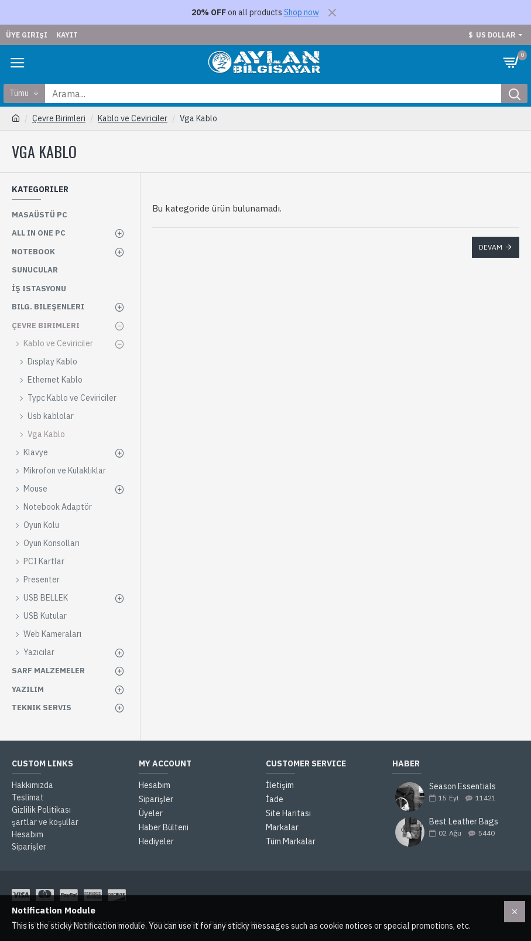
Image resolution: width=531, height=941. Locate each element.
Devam (490, 247)
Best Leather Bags (463, 821)
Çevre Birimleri (58, 118)
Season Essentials (462, 786)
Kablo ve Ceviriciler (132, 118)
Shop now (301, 12)
